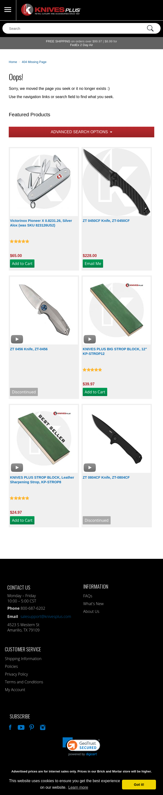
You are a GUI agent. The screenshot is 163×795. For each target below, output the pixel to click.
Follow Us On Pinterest (31, 727)
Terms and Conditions (24, 682)
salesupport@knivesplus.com (45, 616)
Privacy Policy (16, 674)
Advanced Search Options (79, 132)
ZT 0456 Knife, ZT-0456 (29, 349)
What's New (93, 603)
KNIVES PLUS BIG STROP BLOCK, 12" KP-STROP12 (115, 351)
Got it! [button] (139, 785)
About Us (91, 611)
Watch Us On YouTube (20, 727)
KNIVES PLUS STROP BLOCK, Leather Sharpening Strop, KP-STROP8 (42, 479)
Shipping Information (23, 658)
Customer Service (23, 649)
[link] (81, 746)
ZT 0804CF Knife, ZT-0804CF (106, 477)
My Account (15, 689)
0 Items (154, 10)
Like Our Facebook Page (10, 727)
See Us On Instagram (42, 727)
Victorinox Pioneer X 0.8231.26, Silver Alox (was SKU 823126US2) (41, 223)
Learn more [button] (78, 787)
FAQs (87, 596)
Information (95, 586)
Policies (11, 666)
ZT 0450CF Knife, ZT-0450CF (106, 221)
